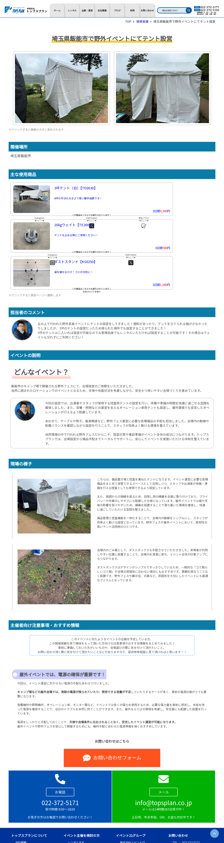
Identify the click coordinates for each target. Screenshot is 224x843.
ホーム (57, 10)
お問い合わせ (147, 10)
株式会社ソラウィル (132, 823)
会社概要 (102, 10)
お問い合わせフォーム (112, 721)
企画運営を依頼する (80, 811)
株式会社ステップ (131, 811)
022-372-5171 (191, 805)
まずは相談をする (79, 817)
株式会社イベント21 (132, 805)
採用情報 (20, 811)
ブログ (117, 10)
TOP (128, 21)
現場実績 (142, 21)
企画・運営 (87, 10)
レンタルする (76, 805)
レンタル (72, 10)
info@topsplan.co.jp (195, 817)
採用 (132, 10)
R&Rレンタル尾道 (131, 817)
